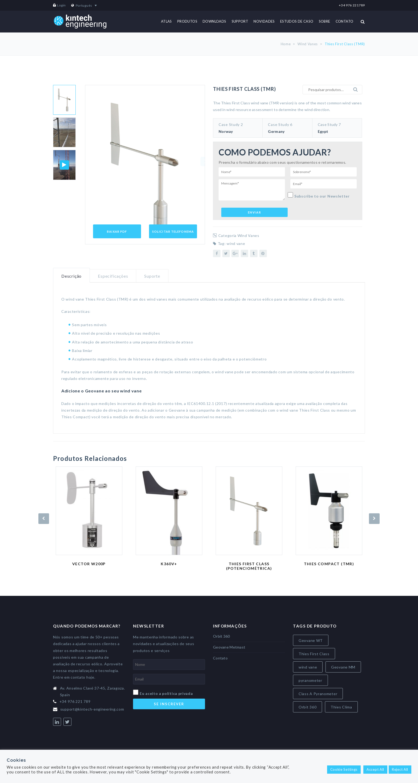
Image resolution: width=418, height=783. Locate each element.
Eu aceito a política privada (166, 693)
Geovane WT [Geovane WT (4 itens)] (311, 640)
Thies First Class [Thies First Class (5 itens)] (314, 653)
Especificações (113, 275)
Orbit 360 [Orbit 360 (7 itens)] (307, 707)
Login (61, 5)
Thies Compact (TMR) (329, 563)
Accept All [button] (375, 769)
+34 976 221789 (352, 5)
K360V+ (169, 563)
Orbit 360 (221, 636)
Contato (220, 658)
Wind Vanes (308, 44)
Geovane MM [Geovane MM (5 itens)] (343, 667)
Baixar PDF (117, 231)
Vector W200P (89, 563)
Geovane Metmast (229, 647)
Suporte (152, 275)
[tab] (71, 275)
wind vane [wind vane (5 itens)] (308, 667)
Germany (276, 131)
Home (286, 44)
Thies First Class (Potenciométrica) (249, 566)
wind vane (236, 243)
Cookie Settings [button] (344, 769)
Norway (226, 131)
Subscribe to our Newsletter (319, 195)
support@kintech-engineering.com (92, 709)
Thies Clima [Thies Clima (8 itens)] (341, 707)
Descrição (71, 275)
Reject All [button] (400, 769)
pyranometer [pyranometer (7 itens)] (310, 680)
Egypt (323, 131)
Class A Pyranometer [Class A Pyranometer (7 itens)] (318, 693)
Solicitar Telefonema (173, 231)
